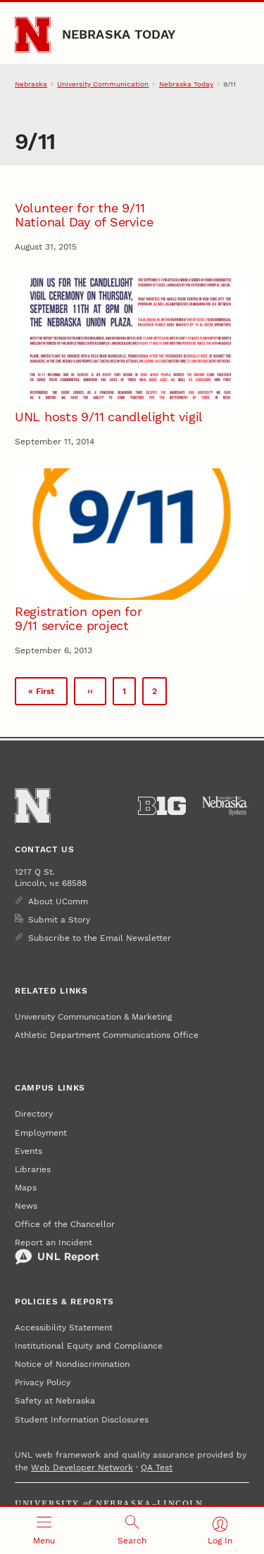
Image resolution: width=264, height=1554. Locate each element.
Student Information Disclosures (82, 1420)
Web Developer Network (82, 1467)
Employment (41, 1133)
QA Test (156, 1467)
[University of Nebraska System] (225, 806)
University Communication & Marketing (93, 1017)
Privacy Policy (42, 1382)
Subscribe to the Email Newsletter (99, 938)
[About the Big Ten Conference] (162, 806)
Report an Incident (57, 1252)
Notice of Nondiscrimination (72, 1364)
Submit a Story (59, 920)
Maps (26, 1188)
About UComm (58, 901)
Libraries (33, 1169)
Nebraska (31, 84)
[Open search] (132, 1530)
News (26, 1206)
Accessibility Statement (64, 1328)
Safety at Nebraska (55, 1401)
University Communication (103, 84)
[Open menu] (44, 1530)
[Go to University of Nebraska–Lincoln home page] (33, 35)
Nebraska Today (119, 34)
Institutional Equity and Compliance (89, 1346)
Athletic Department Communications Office (107, 1035)
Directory (34, 1114)
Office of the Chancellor (65, 1224)
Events (28, 1151)
